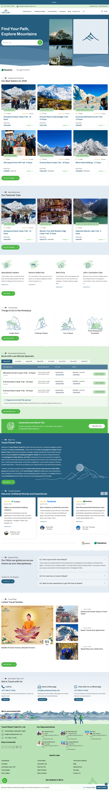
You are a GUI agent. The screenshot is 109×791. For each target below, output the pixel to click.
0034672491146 (47, 739)
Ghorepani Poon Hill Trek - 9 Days (18, 163)
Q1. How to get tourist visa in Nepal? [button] (53, 559)
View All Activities (10, 338)
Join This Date (99, 374)
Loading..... (54, 2)
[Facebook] (2, 747)
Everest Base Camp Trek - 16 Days (54, 163)
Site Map (76, 770)
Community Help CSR (8, 767)
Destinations (5, 760)
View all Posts (9, 664)
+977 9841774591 (7, 6)
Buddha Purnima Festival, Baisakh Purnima (18, 648)
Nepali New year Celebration (92, 649)
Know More (8, 293)
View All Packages (10, 178)
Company (4, 764)
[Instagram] (9, 747)
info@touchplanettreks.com (26, 6)
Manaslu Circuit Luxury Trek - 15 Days (19, 373)
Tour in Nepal (68, 333)
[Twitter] (6, 747)
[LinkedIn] (13, 747)
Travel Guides (5, 770)
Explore (29, 125)
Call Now (5, 699)
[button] (39, 42)
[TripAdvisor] (8, 70)
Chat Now (78, 699)
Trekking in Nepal (41, 333)
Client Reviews (42, 770)
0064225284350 (95, 739)
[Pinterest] (20, 747)
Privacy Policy (89, 787)
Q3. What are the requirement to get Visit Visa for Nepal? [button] (61, 583)
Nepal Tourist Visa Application (93, 630)
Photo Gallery (5, 773)
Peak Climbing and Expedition (95, 332)
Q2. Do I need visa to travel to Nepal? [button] (53, 576)
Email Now (42, 699)
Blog (69, 11)
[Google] (23, 70)
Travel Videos (41, 760)
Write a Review (42, 773)
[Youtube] (17, 747)
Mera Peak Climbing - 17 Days (88, 163)
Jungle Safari (14, 333)
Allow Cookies (102, 787)
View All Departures (10, 411)
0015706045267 (71, 739)
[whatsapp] (4, 780)
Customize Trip (42, 764)
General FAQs (77, 767)
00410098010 (70, 749)
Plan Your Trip (96, 426)
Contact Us (76, 11)
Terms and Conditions (80, 760)
